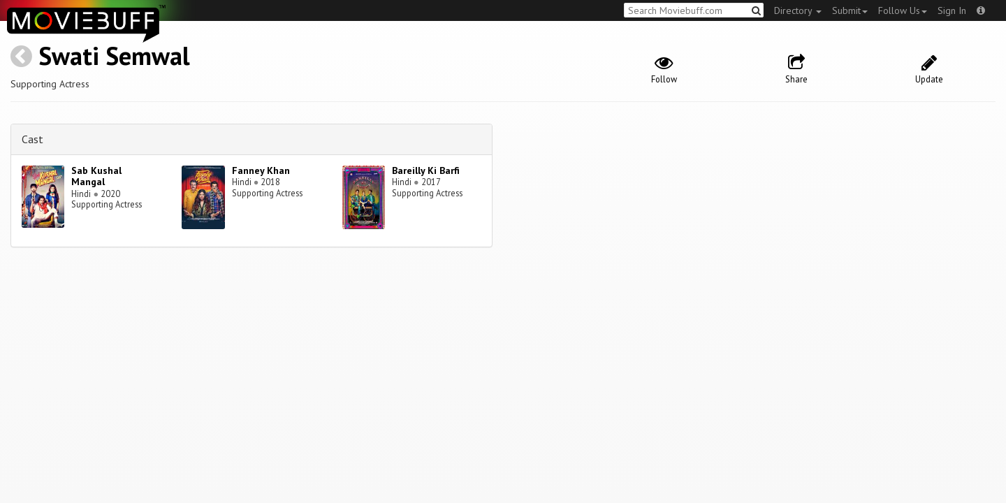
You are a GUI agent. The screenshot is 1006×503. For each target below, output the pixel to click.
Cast (32, 139)
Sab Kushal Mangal (96, 176)
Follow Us (902, 10)
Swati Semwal (114, 55)
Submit (850, 10)
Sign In (952, 10)
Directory (798, 10)
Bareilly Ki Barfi (426, 170)
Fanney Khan (261, 170)
